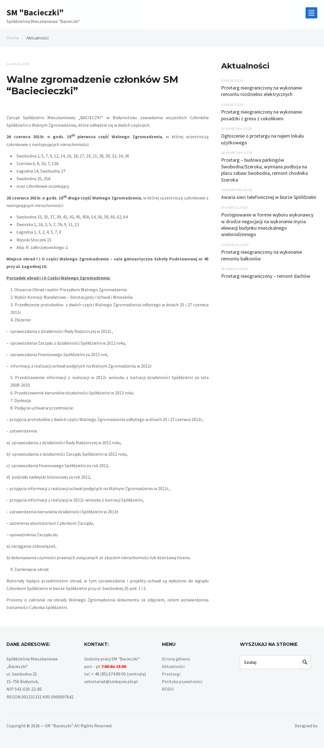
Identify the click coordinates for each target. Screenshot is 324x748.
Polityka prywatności (182, 681)
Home (12, 38)
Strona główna (176, 659)
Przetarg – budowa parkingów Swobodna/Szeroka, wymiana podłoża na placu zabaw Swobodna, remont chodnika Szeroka (264, 170)
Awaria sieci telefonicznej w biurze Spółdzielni (268, 197)
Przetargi (171, 674)
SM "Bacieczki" (35, 12)
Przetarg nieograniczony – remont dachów (265, 276)
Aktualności (173, 666)
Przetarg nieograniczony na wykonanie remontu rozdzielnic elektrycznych (261, 90)
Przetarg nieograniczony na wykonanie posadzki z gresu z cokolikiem (261, 115)
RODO (168, 689)
